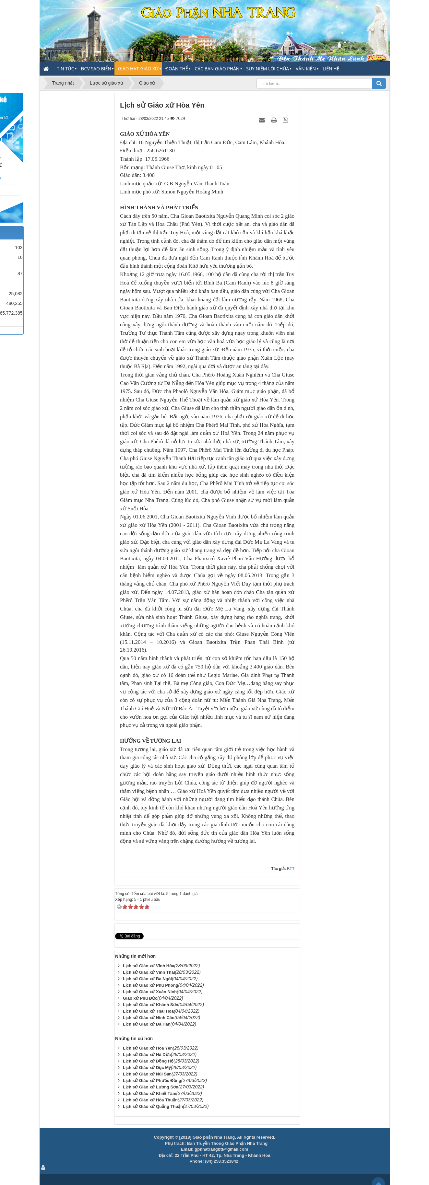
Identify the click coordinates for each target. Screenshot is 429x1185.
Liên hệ (331, 68)
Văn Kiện (306, 68)
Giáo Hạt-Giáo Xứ (138, 68)
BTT (290, 868)
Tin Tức (65, 68)
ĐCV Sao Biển (96, 68)
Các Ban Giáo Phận (217, 68)
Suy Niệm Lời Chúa (267, 68)
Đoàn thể (176, 68)
